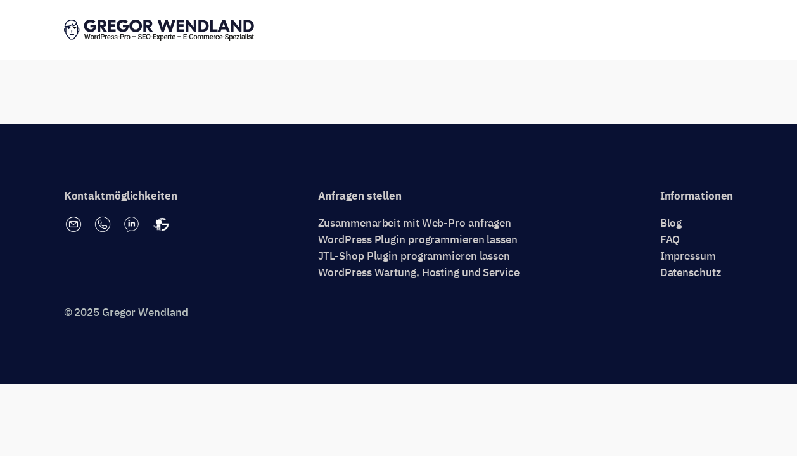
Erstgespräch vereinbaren (662, 30)
